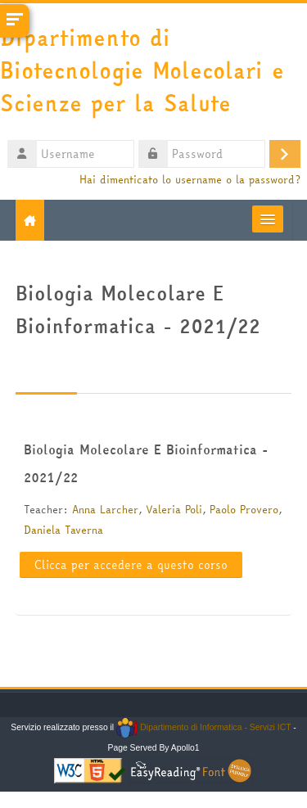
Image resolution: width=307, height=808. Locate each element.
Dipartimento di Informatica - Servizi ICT (203, 727)
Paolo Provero (244, 509)
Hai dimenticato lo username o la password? (189, 179)
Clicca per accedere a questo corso (131, 565)
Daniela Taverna (63, 529)
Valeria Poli (174, 509)
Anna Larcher (105, 509)
